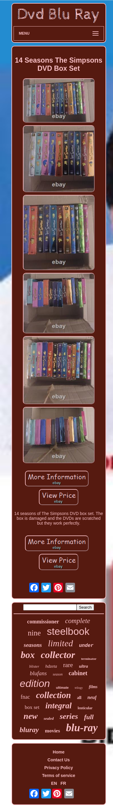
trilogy (79, 687)
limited (60, 643)
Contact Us (59, 759)
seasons (33, 645)
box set (32, 707)
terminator (88, 658)
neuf (91, 697)
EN (54, 783)
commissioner (43, 622)
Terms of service (58, 775)
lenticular (85, 708)
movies (52, 731)
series (69, 716)
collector (58, 654)
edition (35, 683)
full (89, 717)
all (79, 697)
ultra (83, 666)
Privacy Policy (58, 767)
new (31, 716)
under (86, 645)
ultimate (62, 687)
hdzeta (51, 666)
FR (63, 783)
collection (53, 695)
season (58, 674)
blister (34, 666)
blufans (38, 673)
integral (59, 705)
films (93, 687)
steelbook (68, 631)
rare (68, 665)
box (28, 655)
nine (34, 633)
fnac (25, 697)
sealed (49, 718)
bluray (29, 730)
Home (58, 752)
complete (77, 621)
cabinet (78, 673)
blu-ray (82, 728)
